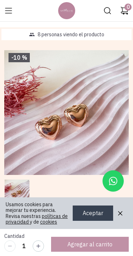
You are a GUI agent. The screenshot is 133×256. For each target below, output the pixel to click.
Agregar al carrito (89, 244)
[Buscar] (107, 11)
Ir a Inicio (65, 8)
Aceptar (93, 213)
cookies (48, 222)
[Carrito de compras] (124, 11)
